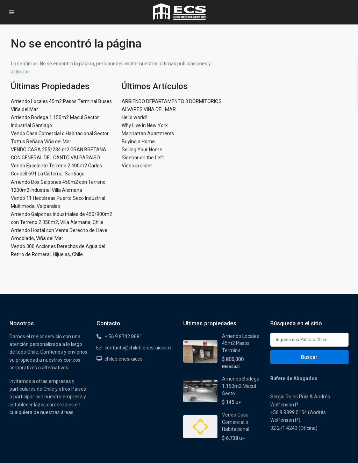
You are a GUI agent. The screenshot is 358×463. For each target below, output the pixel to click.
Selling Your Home (142, 149)
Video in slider (137, 165)
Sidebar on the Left (143, 157)
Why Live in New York (145, 125)
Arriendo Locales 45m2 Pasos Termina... (240, 343)
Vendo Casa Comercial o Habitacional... (237, 422)
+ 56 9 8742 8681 (123, 336)
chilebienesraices (124, 359)
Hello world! (134, 117)
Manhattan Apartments (148, 133)
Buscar (309, 357)
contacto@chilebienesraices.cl (138, 347)
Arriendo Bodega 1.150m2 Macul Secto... (240, 386)
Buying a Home (138, 141)
